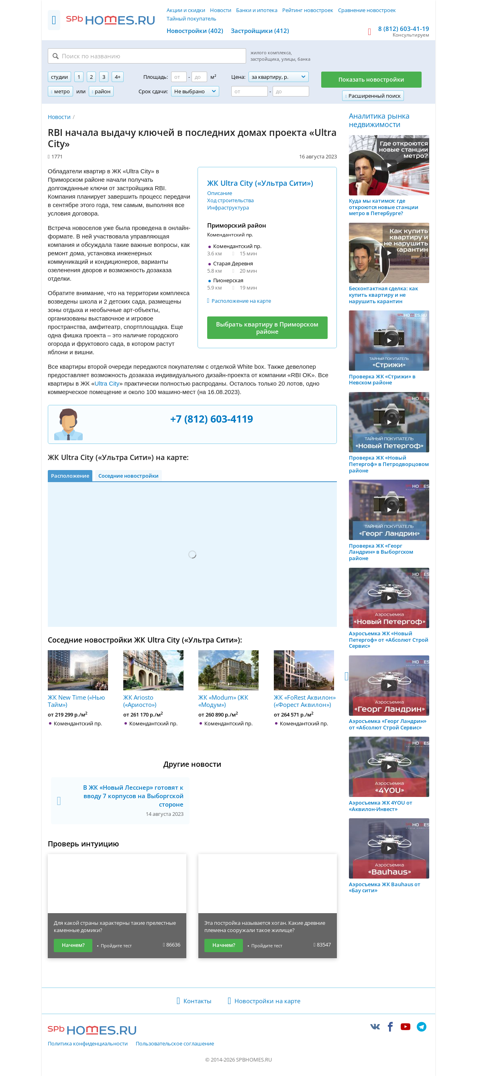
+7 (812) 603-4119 (211, 418)
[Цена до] (291, 91)
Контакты (197, 1001)
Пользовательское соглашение (175, 1044)
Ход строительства (230, 200)
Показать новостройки (371, 79)
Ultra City (107, 383)
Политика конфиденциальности (88, 1044)
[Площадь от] (179, 77)
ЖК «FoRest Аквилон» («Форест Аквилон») (305, 679)
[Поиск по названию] (147, 56)
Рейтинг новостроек (307, 10)
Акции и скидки (186, 10)
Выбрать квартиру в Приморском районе (267, 327)
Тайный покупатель (191, 18)
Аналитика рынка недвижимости (379, 120)
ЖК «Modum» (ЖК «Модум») (228, 679)
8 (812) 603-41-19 (403, 28)
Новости (220, 10)
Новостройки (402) (195, 30)
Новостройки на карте (267, 1001)
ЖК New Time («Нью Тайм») (78, 679)
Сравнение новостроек (367, 10)
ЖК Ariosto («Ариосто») (153, 679)
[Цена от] (249, 91)
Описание (219, 193)
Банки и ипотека (256, 10)
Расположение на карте (241, 300)
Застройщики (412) (260, 30)
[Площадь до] (199, 77)
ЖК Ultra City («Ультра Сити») (260, 183)
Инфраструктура (228, 207)
